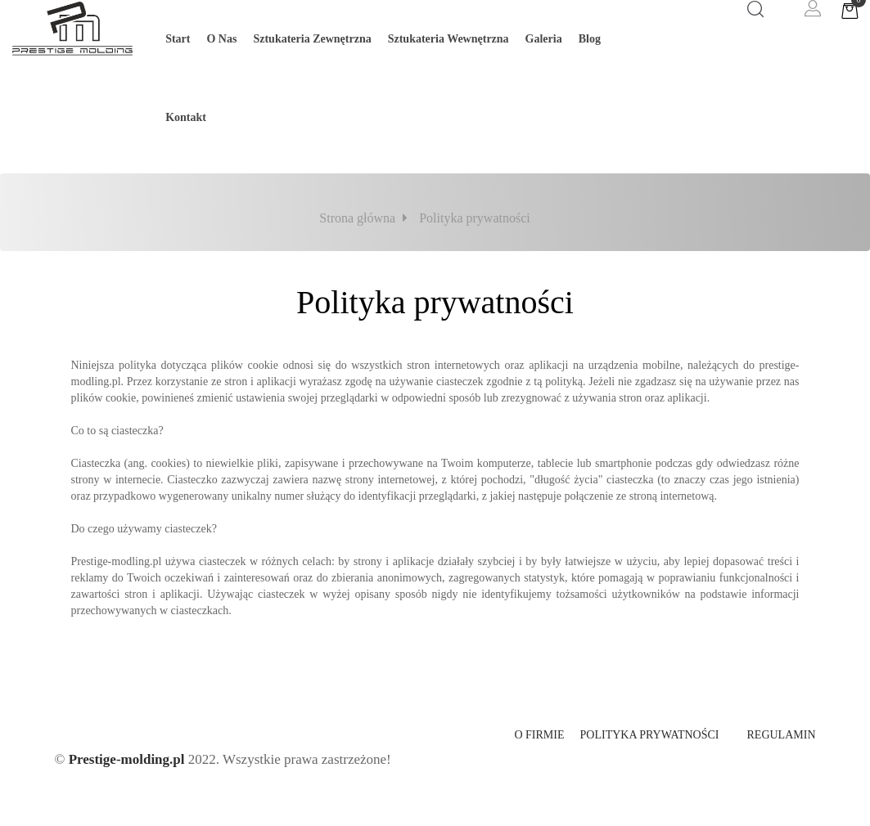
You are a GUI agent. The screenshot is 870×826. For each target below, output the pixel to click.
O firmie (539, 735)
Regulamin (781, 735)
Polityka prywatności (649, 735)
